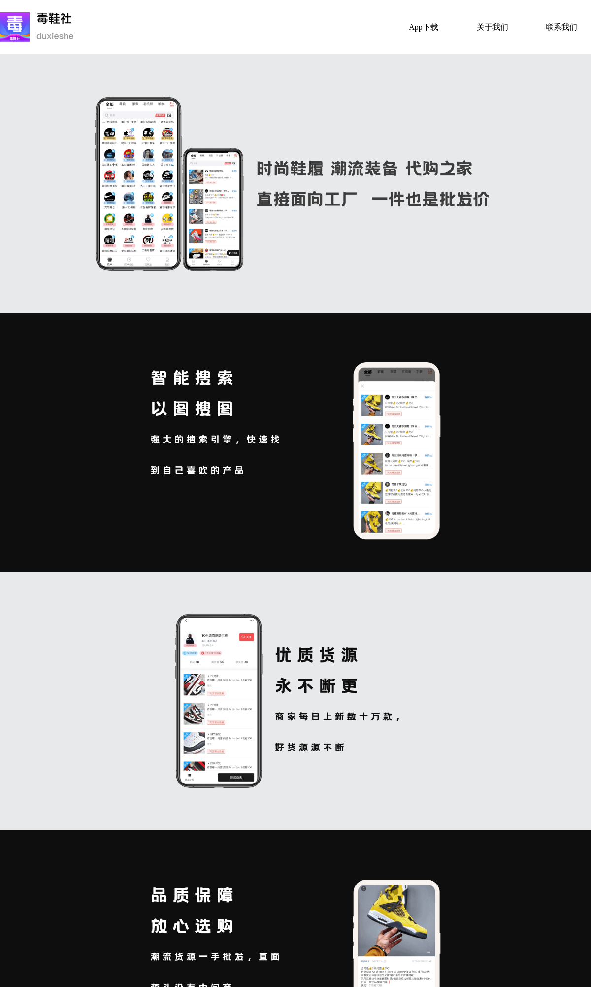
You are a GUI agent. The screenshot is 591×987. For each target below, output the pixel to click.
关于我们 (492, 27)
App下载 (423, 27)
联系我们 (561, 27)
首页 (354, 27)
